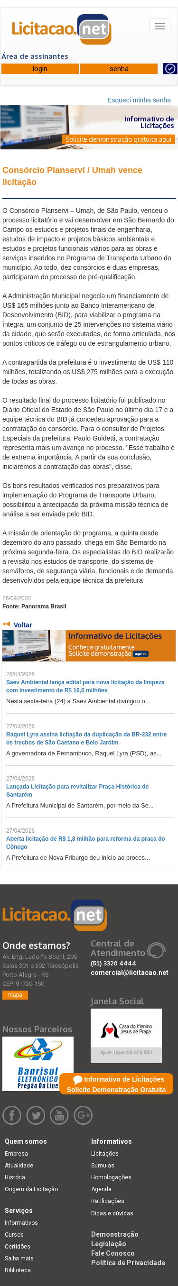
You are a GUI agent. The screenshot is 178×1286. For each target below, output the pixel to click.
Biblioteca (18, 1270)
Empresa (16, 1153)
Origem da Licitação (31, 1189)
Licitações (105, 1153)
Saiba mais (19, 1258)
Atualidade (19, 1165)
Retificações (107, 1201)
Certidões (17, 1246)
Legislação (108, 1244)
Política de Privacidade (128, 1263)
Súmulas (102, 1165)
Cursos (14, 1234)
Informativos (21, 1223)
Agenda (101, 1189)
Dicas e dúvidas (112, 1213)
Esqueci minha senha (139, 100)
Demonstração (115, 1234)
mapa (15, 995)
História (15, 1177)
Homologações (111, 1177)
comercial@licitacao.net (130, 972)
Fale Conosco (113, 1253)
